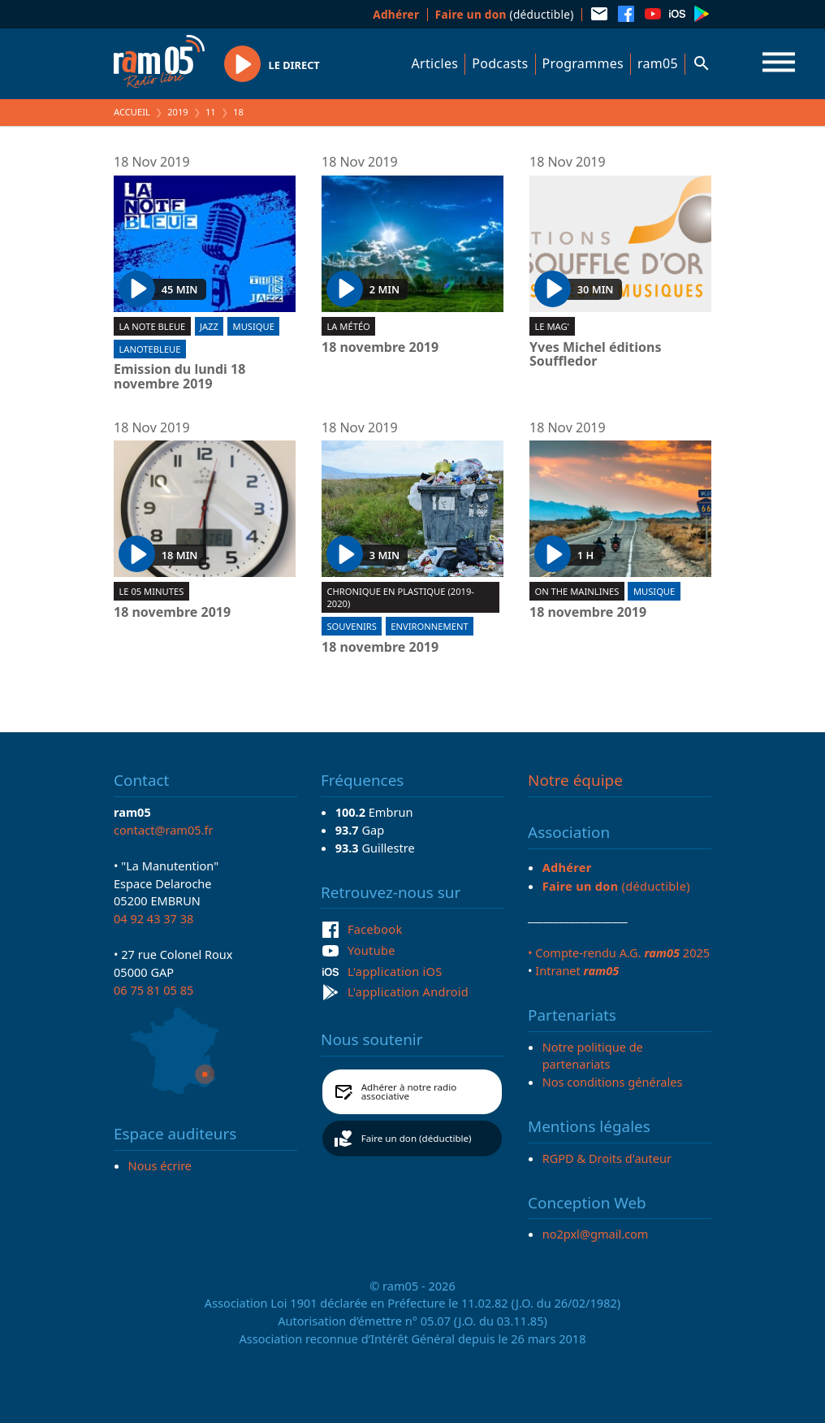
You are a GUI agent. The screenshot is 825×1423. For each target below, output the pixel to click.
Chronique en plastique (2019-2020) (400, 597)
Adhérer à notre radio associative (409, 1092)
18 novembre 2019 (380, 348)
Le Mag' (551, 326)
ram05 (657, 63)
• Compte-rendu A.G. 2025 (619, 952)
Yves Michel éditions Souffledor (595, 355)
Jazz (209, 326)
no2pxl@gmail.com (595, 1234)
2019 (177, 112)
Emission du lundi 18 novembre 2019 (179, 376)
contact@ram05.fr (164, 830)
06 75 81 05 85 (153, 990)
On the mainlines (576, 591)
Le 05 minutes (151, 591)
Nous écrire (160, 1165)
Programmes (583, 63)
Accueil (132, 112)
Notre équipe (575, 780)
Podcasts (500, 63)
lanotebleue (149, 349)
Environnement (429, 626)
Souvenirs (351, 626)
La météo (347, 326)
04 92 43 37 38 (153, 918)
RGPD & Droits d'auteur (607, 1158)
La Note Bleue (152, 326)
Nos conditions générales (612, 1082)
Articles (435, 63)
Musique (253, 326)
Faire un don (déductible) (416, 1138)
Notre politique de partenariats (592, 1056)
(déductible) (504, 14)
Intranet (577, 970)
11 (210, 112)
